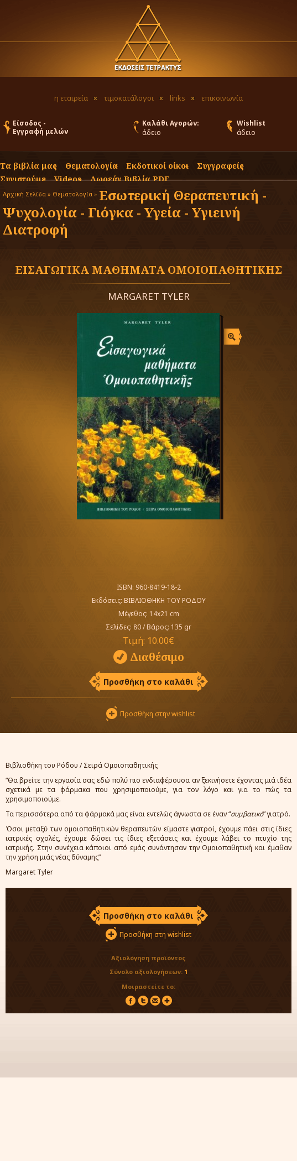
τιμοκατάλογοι (129, 98)
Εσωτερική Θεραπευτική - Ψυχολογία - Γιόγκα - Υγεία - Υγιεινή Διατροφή (135, 212)
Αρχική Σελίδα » (27, 194)
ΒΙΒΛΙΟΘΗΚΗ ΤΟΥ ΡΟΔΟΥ (165, 600)
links (177, 98)
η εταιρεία (71, 98)
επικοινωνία (222, 98)
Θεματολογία (91, 165)
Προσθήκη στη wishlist (155, 934)
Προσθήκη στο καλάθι (148, 681)
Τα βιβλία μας (28, 165)
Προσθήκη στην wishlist (157, 714)
